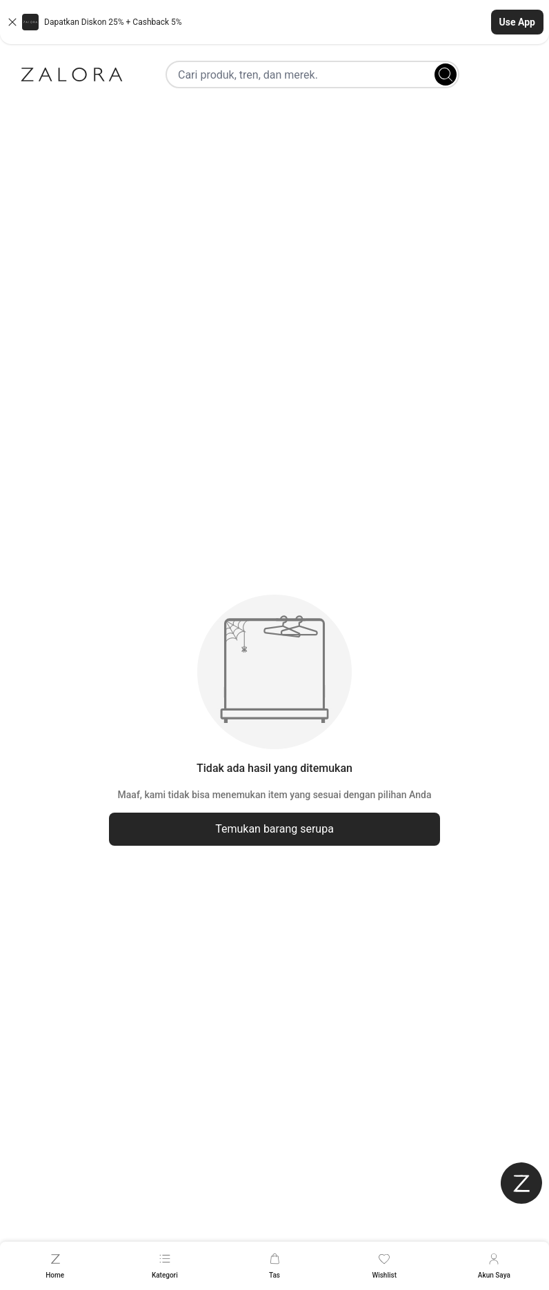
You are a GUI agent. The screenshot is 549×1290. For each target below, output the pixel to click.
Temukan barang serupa (274, 828)
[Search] (446, 74)
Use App (517, 22)
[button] (274, 22)
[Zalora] (71, 74)
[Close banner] (12, 22)
